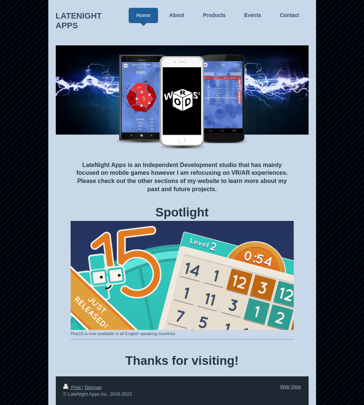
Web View (290, 386)
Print (72, 387)
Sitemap (93, 387)
